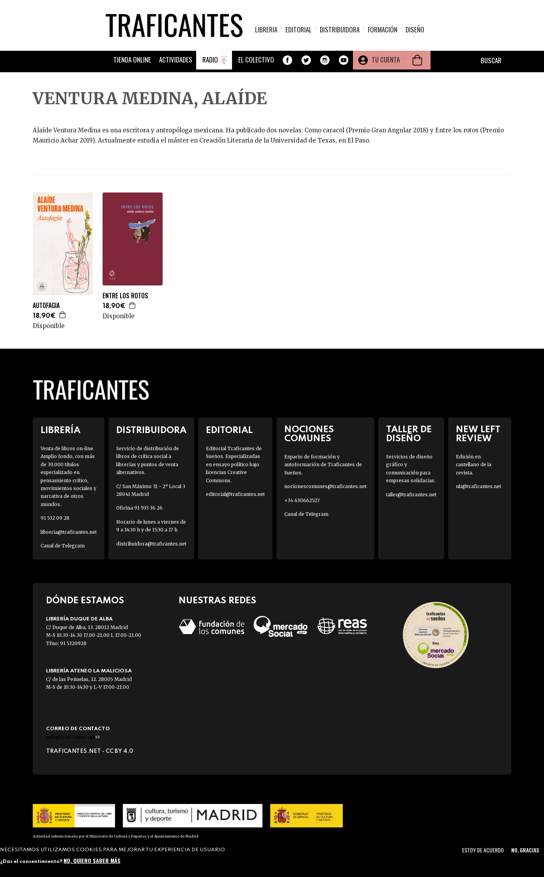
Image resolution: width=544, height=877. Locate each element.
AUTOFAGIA (46, 305)
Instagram (324, 60)
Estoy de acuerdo (483, 850)
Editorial (298, 29)
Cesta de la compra (417, 60)
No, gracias (525, 850)
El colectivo (256, 59)
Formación (382, 29)
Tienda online (132, 59)
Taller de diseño (409, 434)
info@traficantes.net (72, 737)
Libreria (266, 29)
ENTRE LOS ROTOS (125, 296)
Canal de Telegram (63, 546)
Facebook (287, 60)
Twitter (306, 60)
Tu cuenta (386, 59)
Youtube (343, 60)
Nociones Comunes (309, 434)
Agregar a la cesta (62, 314)
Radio (210, 59)
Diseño (415, 29)
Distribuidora (340, 29)
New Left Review (478, 434)
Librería (60, 430)
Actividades (175, 59)
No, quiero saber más (92, 860)
